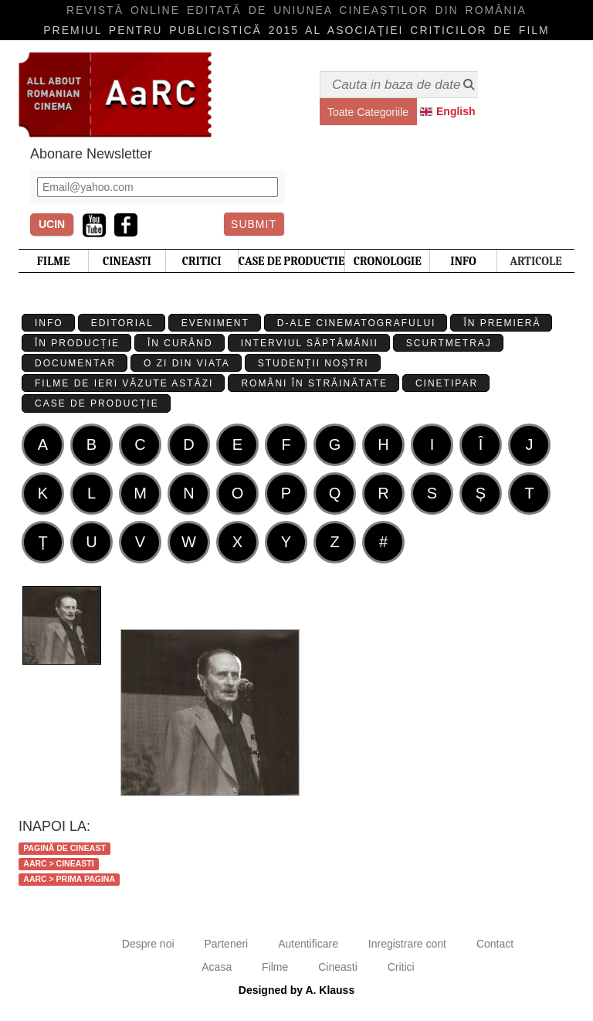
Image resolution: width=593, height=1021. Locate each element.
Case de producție (97, 403)
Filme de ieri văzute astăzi (124, 383)
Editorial (122, 323)
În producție (77, 343)
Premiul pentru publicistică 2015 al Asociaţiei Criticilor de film (296, 30)
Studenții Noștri (313, 363)
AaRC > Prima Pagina (69, 878)
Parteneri (226, 944)
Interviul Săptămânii (309, 343)
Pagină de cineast (64, 848)
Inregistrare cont (407, 944)
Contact (494, 944)
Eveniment (215, 323)
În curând (180, 343)
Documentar (75, 363)
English (456, 111)
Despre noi (148, 944)
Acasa (217, 967)
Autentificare (308, 944)
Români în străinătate (314, 383)
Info (49, 323)
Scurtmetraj (449, 343)
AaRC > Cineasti (58, 863)
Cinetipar (446, 383)
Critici (401, 967)
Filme (275, 967)
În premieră (501, 323)
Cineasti (337, 967)
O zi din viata (187, 363)
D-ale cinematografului (356, 323)
